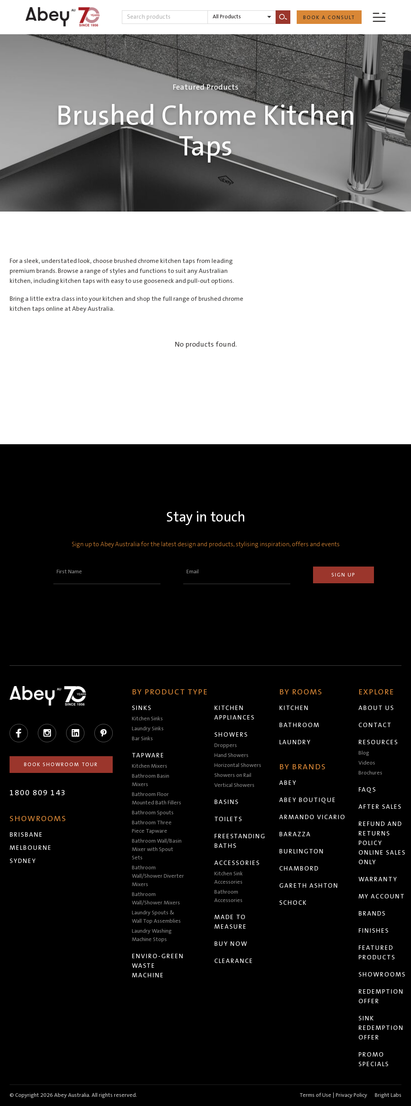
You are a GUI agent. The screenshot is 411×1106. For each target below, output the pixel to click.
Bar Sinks (142, 738)
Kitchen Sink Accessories (229, 878)
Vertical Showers (235, 785)
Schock (293, 902)
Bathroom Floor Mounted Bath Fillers (157, 798)
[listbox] (242, 17)
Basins (227, 802)
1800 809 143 (38, 792)
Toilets (229, 819)
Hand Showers (232, 755)
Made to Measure (231, 922)
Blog (364, 753)
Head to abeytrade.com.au (227, 1097)
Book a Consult (329, 17)
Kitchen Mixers (150, 766)
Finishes (374, 930)
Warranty (378, 879)
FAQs (368, 789)
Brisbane (26, 834)
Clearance (234, 961)
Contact (375, 725)
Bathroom (300, 725)
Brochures (371, 773)
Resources (379, 742)
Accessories (237, 863)
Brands (372, 913)
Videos (367, 763)
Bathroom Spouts (153, 813)
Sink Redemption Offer (381, 1028)
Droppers (226, 745)
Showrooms (382, 974)
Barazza (295, 834)
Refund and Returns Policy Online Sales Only (382, 843)
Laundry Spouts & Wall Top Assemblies (156, 917)
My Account (382, 896)
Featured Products (377, 952)
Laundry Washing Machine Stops (152, 935)
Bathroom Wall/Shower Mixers (156, 898)
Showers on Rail (233, 775)
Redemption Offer (381, 996)
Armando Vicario (313, 817)
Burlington (302, 851)
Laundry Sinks (148, 729)
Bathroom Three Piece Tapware (152, 827)
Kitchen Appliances (235, 712)
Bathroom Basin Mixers (151, 780)
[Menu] (379, 17)
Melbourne (31, 847)
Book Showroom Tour (61, 764)
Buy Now (231, 943)
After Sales (380, 806)
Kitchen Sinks (147, 719)
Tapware (148, 755)
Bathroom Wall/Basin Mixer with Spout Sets (157, 849)
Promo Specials (374, 1059)
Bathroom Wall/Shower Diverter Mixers (158, 876)
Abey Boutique (308, 800)
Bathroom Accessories (229, 896)
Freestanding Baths (240, 841)
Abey (288, 782)
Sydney (23, 861)
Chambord (299, 868)
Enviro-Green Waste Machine (158, 966)
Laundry (295, 742)
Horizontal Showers (238, 765)
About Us (377, 708)
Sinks (142, 708)
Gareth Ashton (309, 885)
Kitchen (294, 708)
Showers (232, 734)
